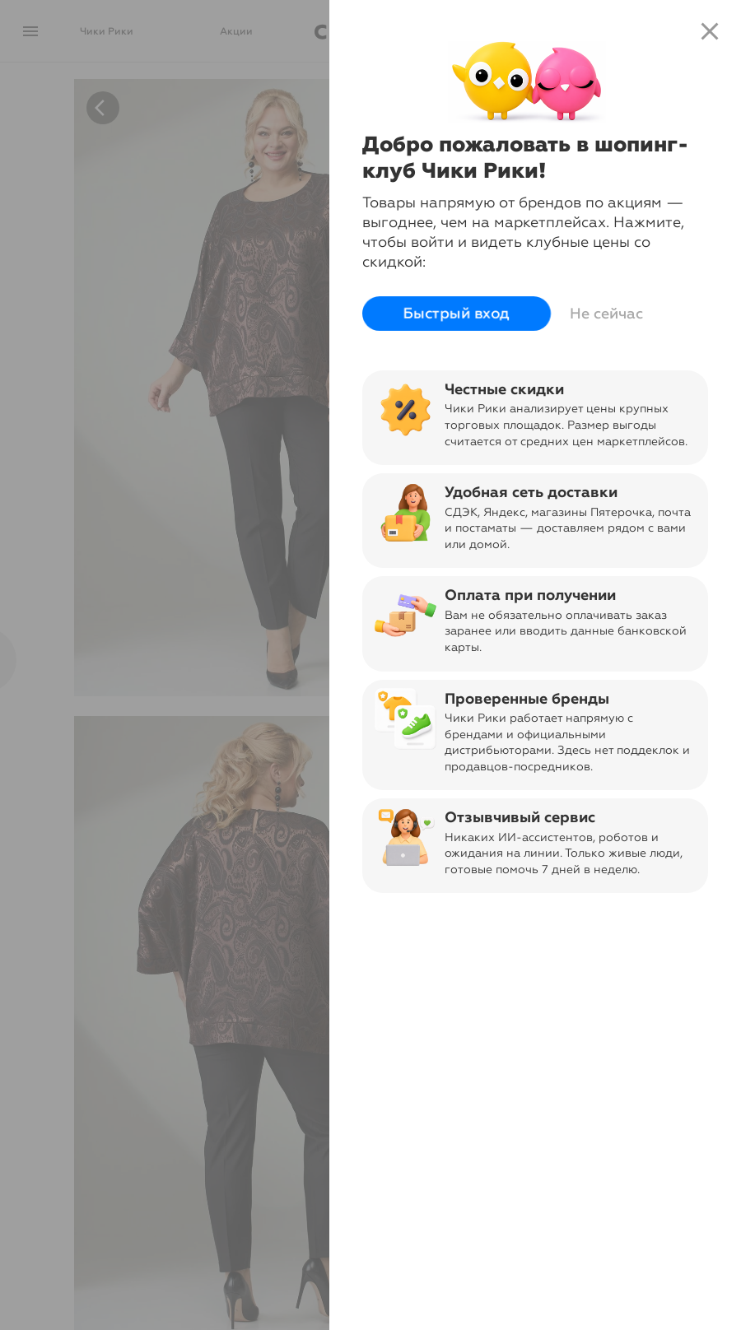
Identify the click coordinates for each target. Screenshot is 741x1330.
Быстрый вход (456, 314)
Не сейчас (606, 314)
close (710, 31)
